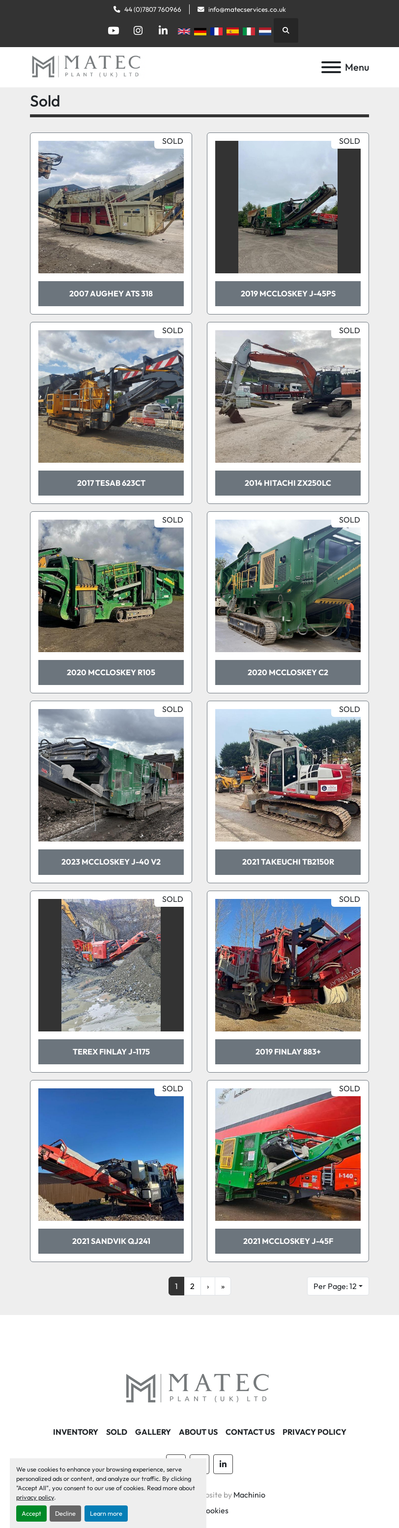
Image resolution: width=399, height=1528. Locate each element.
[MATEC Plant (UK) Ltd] (199, 1388)
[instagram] (138, 30)
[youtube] (113, 30)
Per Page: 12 (335, 1286)
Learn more (106, 1513)
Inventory (75, 1432)
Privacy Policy (314, 1432)
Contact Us (250, 1432)
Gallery (153, 1432)
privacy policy (35, 1497)
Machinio (249, 1495)
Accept (31, 1513)
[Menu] (331, 67)
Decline (65, 1513)
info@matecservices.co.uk (247, 9)
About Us (198, 1432)
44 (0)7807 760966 (152, 9)
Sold (116, 1432)
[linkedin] (163, 30)
